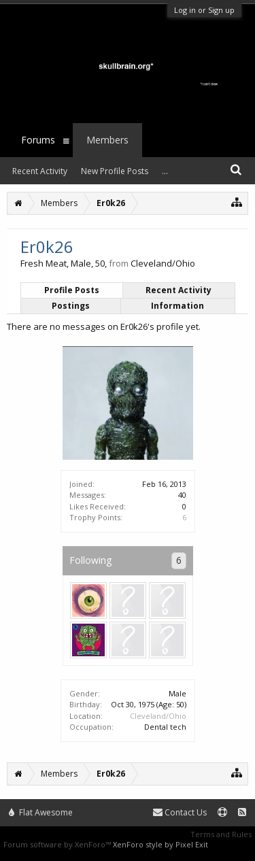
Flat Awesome (41, 812)
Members (107, 139)
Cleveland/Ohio (158, 716)
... (165, 171)
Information (177, 305)
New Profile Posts (114, 171)
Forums (38, 139)
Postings (71, 305)
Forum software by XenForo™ (58, 844)
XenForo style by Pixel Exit (160, 844)
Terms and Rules (221, 834)
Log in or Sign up (204, 10)
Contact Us (180, 812)
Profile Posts (71, 290)
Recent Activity (178, 290)
